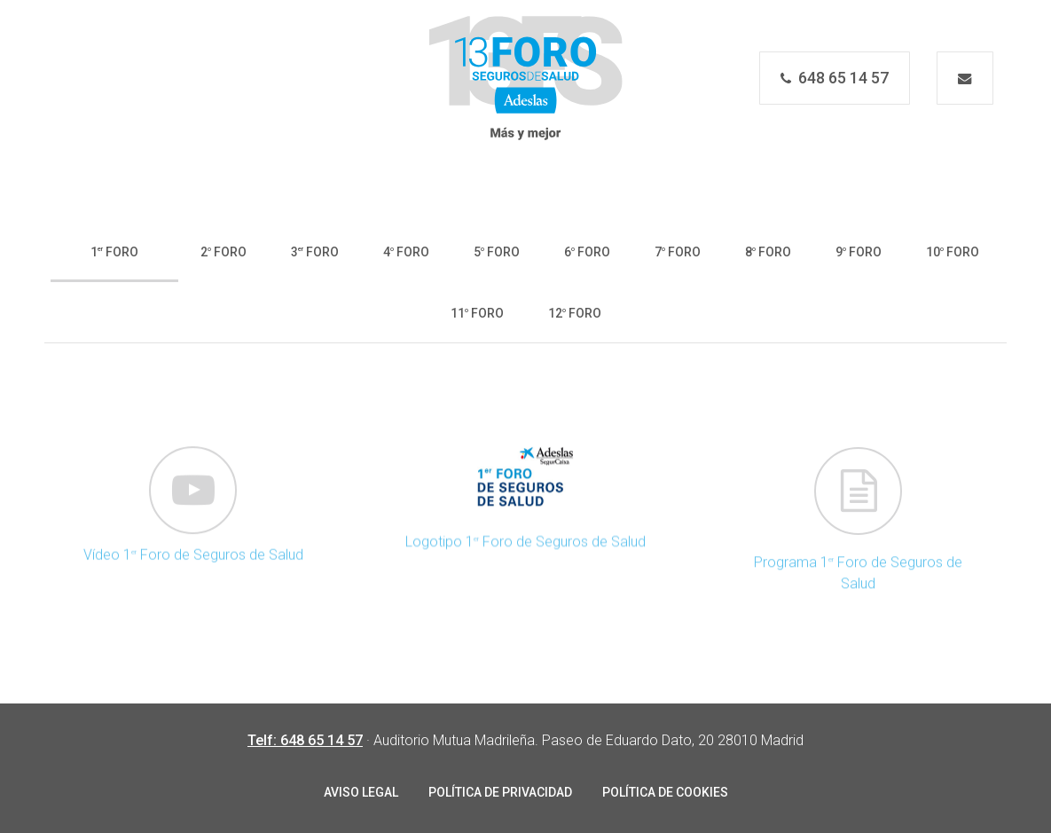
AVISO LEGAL (361, 792)
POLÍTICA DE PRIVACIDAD (500, 792)
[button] (114, 250)
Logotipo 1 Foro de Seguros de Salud (525, 554)
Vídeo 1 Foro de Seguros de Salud (193, 567)
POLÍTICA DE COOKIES (665, 792)
